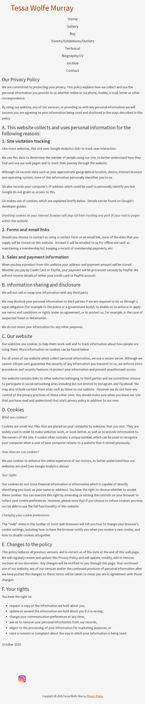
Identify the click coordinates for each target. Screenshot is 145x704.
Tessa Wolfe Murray (42, 8)
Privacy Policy (95, 696)
